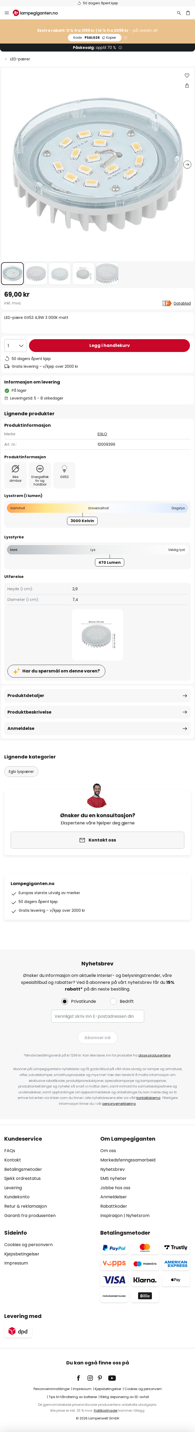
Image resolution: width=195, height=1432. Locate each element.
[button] (12, 273)
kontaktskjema (148, 1097)
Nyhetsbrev (112, 1169)
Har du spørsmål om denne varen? (61, 671)
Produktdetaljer (25, 695)
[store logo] (38, 12)
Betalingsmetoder (23, 1169)
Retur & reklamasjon (25, 1206)
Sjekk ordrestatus (22, 1178)
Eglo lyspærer (21, 771)
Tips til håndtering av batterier (73, 1397)
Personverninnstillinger (52, 1389)
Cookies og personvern (28, 1245)
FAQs (9, 1151)
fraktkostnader (106, 1410)
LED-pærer (20, 59)
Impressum (16, 1263)
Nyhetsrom (138, 1215)
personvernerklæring (119, 1103)
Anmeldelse (20, 728)
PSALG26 (94, 37)
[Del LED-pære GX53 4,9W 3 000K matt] (187, 85)
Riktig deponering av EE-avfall (124, 1397)
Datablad (182, 303)
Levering (13, 1188)
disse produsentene (154, 1055)
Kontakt (12, 1160)
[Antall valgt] (15, 345)
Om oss (108, 1151)
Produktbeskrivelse (29, 712)
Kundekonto (17, 1197)
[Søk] (179, 12)
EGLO (102, 434)
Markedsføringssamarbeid (127, 1160)
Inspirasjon (111, 1215)
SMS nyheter (113, 1178)
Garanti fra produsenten (30, 1215)
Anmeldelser (113, 1197)
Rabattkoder (113, 1206)
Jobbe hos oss (115, 1188)
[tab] (49, 1177)
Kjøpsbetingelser (21, 1254)
